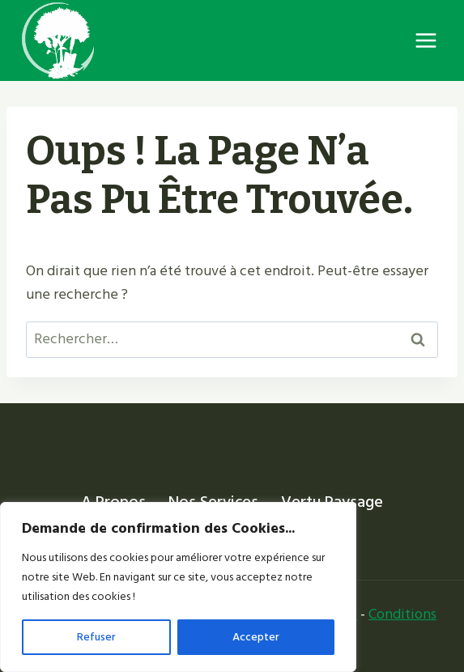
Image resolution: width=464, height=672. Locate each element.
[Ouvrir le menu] (426, 40)
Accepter (255, 636)
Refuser (96, 636)
